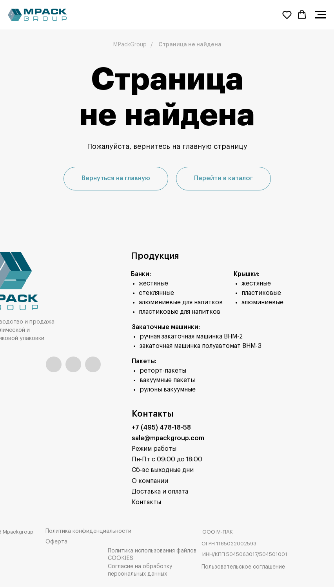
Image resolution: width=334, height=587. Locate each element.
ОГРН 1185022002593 (228, 543)
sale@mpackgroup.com (168, 438)
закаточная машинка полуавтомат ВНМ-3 (200, 346)
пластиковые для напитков (179, 312)
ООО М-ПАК (217, 531)
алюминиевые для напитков (181, 302)
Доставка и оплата (160, 491)
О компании (150, 481)
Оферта (56, 542)
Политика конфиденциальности (88, 531)
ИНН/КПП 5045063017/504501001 (244, 554)
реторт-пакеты (163, 371)
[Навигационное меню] (320, 15)
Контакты (146, 502)
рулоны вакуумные (168, 389)
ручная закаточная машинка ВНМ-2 (191, 336)
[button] (287, 14)
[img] (54, 364)
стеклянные (156, 293)
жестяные (153, 283)
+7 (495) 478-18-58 (161, 427)
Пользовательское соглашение (243, 567)
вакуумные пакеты (167, 380)
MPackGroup (130, 45)
